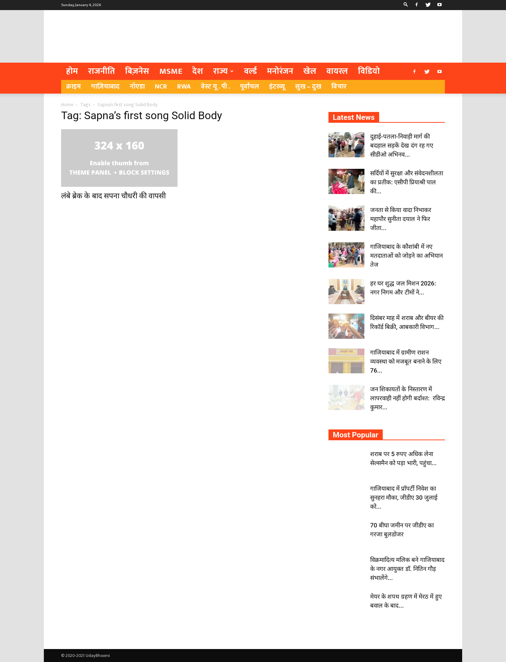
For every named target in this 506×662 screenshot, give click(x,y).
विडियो (369, 71)
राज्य (223, 71)
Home (67, 104)
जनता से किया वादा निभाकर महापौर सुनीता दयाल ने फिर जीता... (400, 218)
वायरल (337, 71)
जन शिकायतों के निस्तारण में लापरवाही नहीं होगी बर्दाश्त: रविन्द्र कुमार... (407, 398)
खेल (309, 71)
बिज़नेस (137, 71)
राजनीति (101, 71)
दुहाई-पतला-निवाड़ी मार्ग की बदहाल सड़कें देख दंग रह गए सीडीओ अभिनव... (401, 145)
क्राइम (73, 86)
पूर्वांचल (249, 86)
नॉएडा (137, 86)
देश (197, 71)
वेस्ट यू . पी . (215, 86)
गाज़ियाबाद (105, 86)
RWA (184, 86)
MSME (170, 71)
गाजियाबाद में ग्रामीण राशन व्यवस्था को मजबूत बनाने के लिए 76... (405, 361)
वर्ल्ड (250, 71)
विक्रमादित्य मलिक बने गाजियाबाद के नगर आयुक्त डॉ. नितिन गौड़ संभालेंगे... (407, 568)
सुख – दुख (308, 86)
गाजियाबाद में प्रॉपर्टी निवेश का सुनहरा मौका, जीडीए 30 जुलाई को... (403, 497)
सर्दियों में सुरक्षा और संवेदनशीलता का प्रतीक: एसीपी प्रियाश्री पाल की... (406, 182)
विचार (338, 86)
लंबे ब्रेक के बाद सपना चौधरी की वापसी (113, 196)
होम (72, 71)
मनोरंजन (280, 71)
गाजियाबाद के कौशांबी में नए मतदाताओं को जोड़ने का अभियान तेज (406, 255)
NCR (161, 86)
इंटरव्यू (277, 86)
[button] (405, 5)
